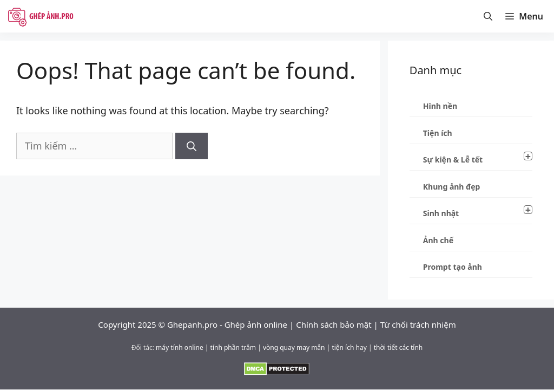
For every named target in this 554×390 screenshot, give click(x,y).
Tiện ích (437, 133)
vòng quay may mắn (294, 347)
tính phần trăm (233, 347)
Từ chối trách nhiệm (418, 324)
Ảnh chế (438, 240)
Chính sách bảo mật (334, 324)
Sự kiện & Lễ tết (477, 158)
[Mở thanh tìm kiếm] (488, 16)
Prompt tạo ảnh (452, 267)
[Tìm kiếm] (191, 146)
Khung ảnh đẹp (451, 186)
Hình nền (440, 106)
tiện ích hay (349, 347)
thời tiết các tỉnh (398, 347)
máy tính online (179, 347)
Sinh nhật (477, 211)
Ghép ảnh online (256, 324)
